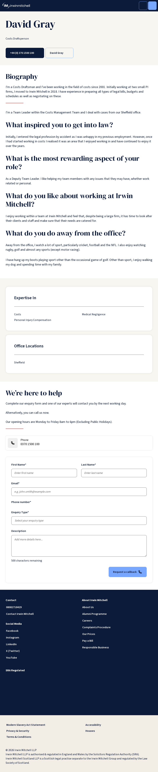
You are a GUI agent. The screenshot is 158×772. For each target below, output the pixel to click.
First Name (18, 465)
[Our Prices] (117, 634)
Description (18, 531)
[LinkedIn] (41, 644)
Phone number (21, 502)
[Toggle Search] (143, 5)
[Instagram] (41, 637)
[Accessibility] (118, 725)
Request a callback (127, 572)
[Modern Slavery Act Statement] (39, 725)
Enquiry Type (20, 512)
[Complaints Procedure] (117, 627)
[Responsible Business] (117, 647)
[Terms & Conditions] (39, 737)
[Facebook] (41, 631)
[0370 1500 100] (79, 443)
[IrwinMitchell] (16, 5)
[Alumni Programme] (117, 614)
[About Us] (117, 607)
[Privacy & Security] (39, 731)
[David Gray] (59, 53)
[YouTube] (41, 657)
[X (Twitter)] (41, 651)
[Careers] (117, 620)
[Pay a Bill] (117, 640)
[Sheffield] (19, 362)
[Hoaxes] (118, 731)
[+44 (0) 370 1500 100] (25, 53)
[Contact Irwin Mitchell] (41, 614)
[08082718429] (41, 607)
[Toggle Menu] (152, 5)
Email (15, 483)
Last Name (88, 465)
